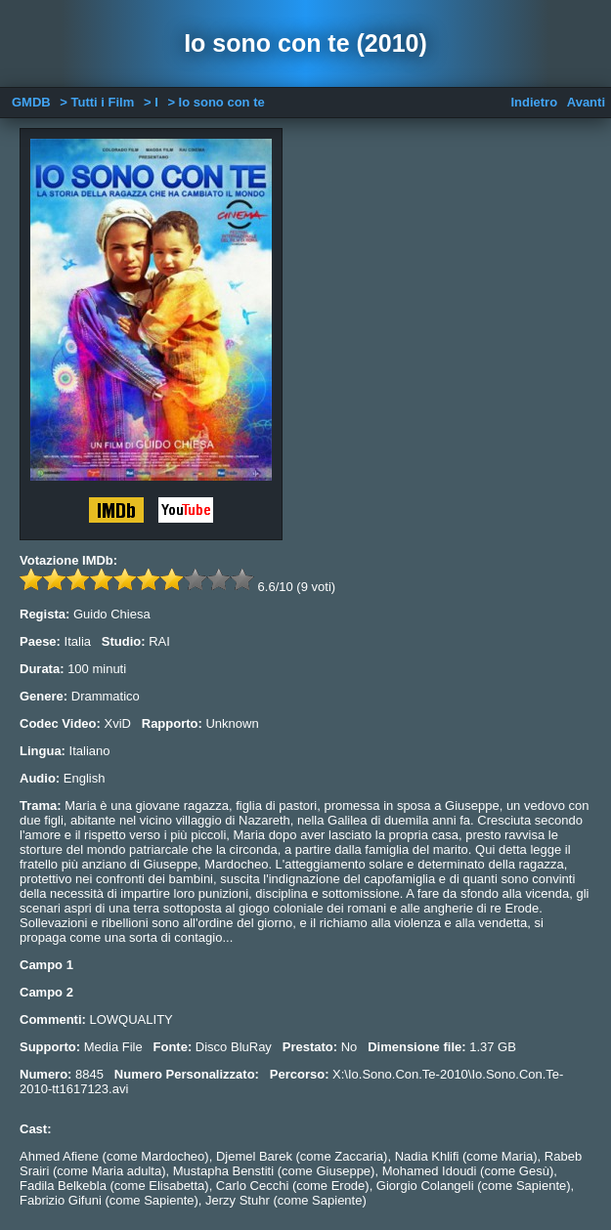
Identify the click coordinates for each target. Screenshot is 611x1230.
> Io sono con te (215, 102)
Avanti (586, 102)
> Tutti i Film (97, 102)
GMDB (31, 102)
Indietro (533, 102)
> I (151, 102)
